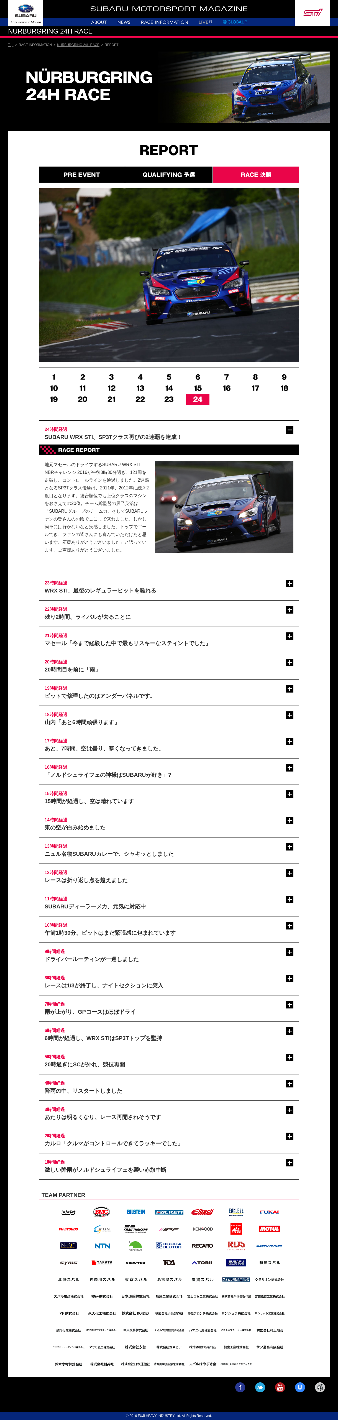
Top (10, 45)
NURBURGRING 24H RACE (78, 45)
